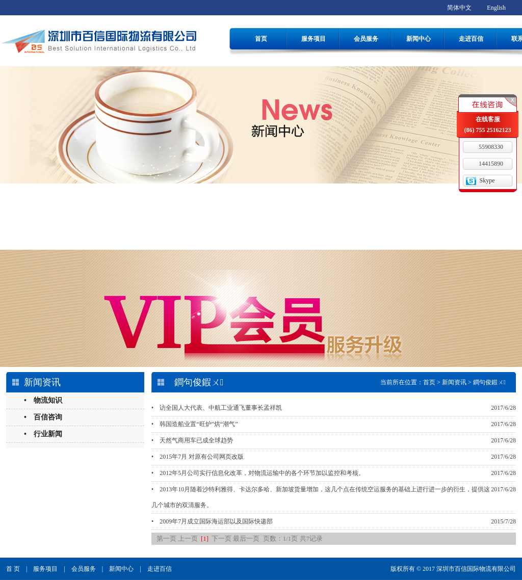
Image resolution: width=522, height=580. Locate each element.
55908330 (491, 146)
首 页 (13, 568)
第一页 (166, 538)
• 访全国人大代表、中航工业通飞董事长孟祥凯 (216, 407)
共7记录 (311, 538)
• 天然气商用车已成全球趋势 (192, 440)
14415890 (491, 163)
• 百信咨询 (43, 417)
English (496, 7)
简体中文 (459, 7)
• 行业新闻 (43, 434)
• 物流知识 (43, 400)
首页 (261, 38)
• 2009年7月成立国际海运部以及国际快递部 (212, 521)
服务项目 (313, 38)
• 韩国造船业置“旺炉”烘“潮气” (194, 424)
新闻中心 (418, 38)
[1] (204, 538)
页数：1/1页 (280, 538)
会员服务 (366, 38)
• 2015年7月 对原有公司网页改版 (197, 456)
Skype (487, 180)
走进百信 (471, 38)
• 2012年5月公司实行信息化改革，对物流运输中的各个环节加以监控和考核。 (257, 473)
